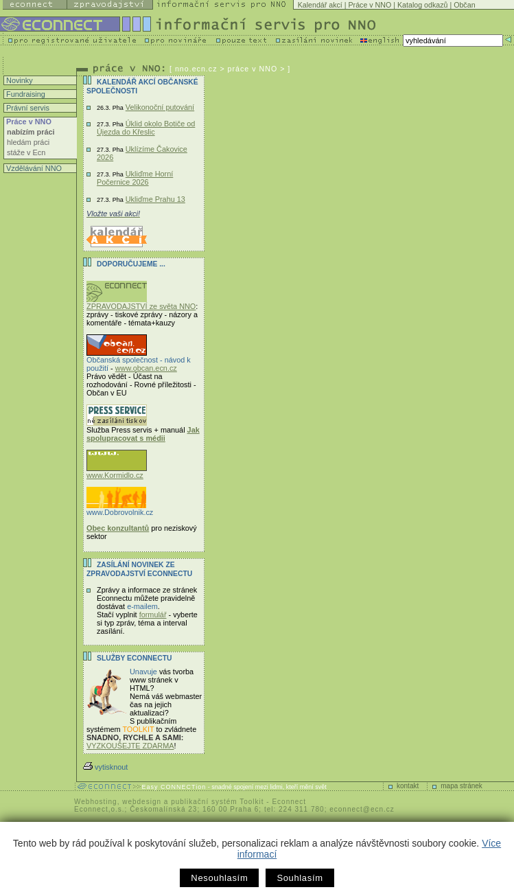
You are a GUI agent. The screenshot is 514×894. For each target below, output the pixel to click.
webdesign (141, 801)
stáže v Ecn (26, 152)
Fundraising (24, 94)
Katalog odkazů (422, 5)
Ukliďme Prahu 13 (155, 199)
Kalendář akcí (320, 5)
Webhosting (95, 801)
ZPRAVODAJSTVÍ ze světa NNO (141, 302)
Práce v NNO (370, 5)
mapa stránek (461, 786)
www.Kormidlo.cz (116, 471)
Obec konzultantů (117, 528)
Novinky (18, 80)
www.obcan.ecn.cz (146, 368)
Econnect (289, 801)
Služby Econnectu (134, 658)
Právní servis (26, 108)
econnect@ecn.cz (362, 809)
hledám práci (28, 142)
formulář (153, 614)
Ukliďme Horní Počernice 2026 (135, 178)
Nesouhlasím (219, 878)
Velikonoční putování (160, 107)
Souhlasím (300, 878)
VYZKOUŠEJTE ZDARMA (130, 746)
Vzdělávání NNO (33, 168)
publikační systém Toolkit (217, 801)
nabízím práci (31, 132)
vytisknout (105, 767)
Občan (464, 5)
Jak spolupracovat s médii (143, 434)
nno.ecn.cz (196, 69)
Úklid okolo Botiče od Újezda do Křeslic (146, 127)
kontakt (408, 786)
